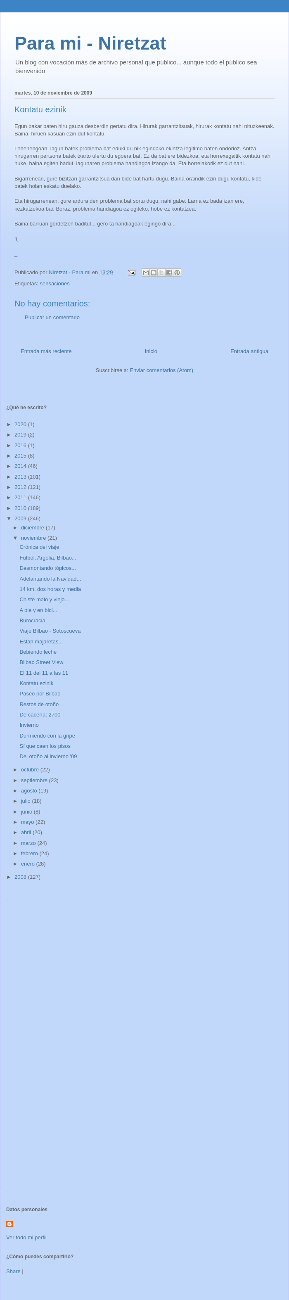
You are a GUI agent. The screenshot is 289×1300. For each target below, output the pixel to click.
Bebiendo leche (38, 652)
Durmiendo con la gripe (47, 736)
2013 (21, 477)
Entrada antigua (249, 351)
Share (13, 1271)
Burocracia (32, 620)
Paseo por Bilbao (39, 693)
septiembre (35, 780)
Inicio (151, 351)
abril (27, 832)
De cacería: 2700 (39, 715)
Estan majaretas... (41, 641)
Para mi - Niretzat (90, 43)
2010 (21, 508)
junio (27, 812)
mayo (28, 822)
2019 (21, 435)
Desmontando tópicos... (47, 568)
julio (26, 801)
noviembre (34, 538)
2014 (21, 466)
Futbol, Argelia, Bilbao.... (48, 558)
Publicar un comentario (52, 317)
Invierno (28, 725)
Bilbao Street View (41, 662)
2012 (21, 487)
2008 (21, 877)
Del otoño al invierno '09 (48, 756)
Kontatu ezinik (36, 683)
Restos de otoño (39, 704)
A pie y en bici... (38, 610)
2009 (21, 518)
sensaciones (54, 283)
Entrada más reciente (46, 351)
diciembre (33, 527)
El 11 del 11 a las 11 (43, 673)
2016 (21, 445)
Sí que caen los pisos (45, 746)
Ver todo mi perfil (26, 1237)
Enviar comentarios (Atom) (161, 370)
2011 (21, 497)
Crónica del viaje (39, 547)
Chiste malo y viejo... (44, 599)
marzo (29, 843)
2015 (21, 456)
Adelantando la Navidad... (50, 579)
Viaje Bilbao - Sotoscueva (50, 631)
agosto (30, 791)
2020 (21, 424)
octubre (30, 769)
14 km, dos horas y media (50, 589)
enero (28, 864)
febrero (30, 853)
